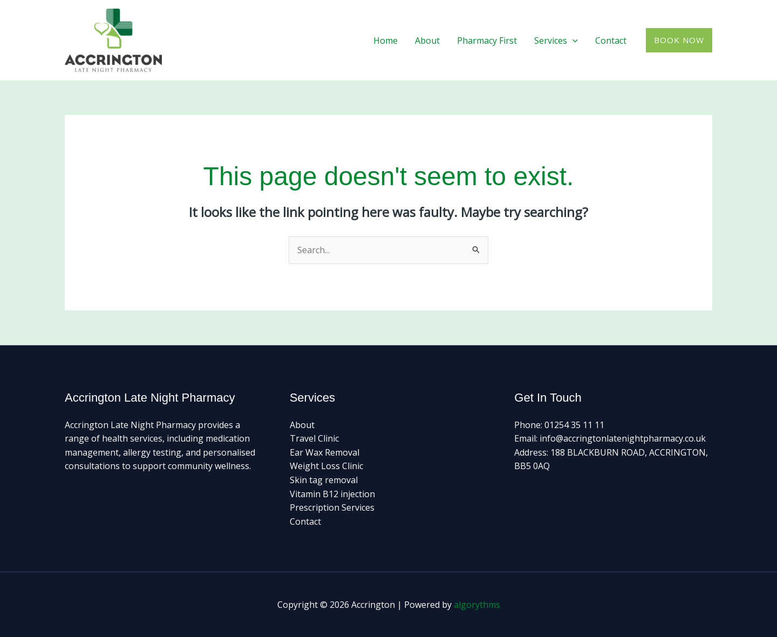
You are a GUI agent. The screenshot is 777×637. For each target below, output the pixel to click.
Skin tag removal (324, 480)
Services (556, 40)
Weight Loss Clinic (326, 466)
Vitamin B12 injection (332, 494)
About (427, 40)
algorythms (477, 605)
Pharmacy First (487, 40)
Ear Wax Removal (324, 452)
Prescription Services (332, 507)
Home (385, 40)
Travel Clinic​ (314, 438)
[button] (572, 40)
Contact (610, 40)
